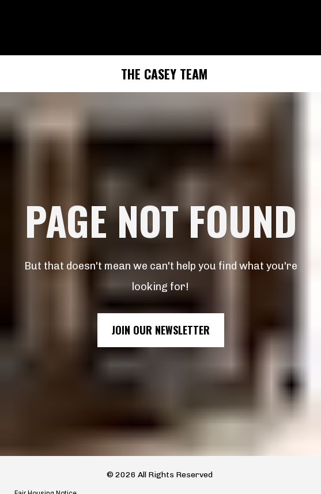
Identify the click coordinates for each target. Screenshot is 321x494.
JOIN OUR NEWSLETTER (161, 322)
